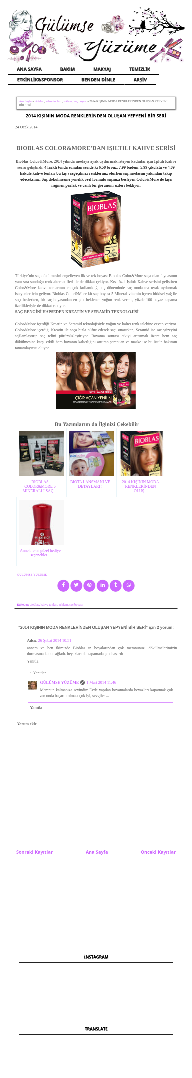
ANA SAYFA (29, 69)
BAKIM (67, 69)
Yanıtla (32, 661)
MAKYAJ (102, 69)
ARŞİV (140, 79)
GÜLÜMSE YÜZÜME (59, 682)
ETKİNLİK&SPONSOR (40, 79)
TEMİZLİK (139, 69)
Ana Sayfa (25, 101)
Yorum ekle (27, 724)
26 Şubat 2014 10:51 (54, 640)
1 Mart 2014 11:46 (101, 682)
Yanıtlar (39, 673)
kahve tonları (53, 101)
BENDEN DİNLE (98, 79)
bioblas (38, 101)
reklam (68, 101)
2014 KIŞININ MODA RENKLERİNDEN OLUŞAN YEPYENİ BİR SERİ (96, 116)
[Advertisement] (96, 902)
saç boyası (80, 101)
